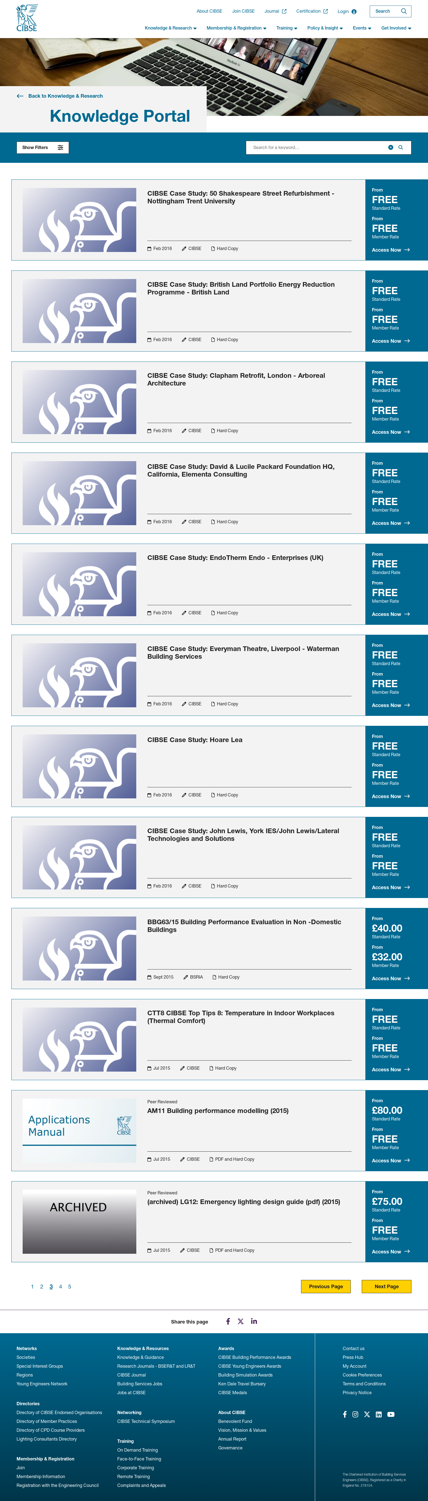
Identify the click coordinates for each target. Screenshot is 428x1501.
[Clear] (391, 147)
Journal (275, 11)
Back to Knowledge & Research (65, 96)
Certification (312, 11)
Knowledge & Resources (143, 1348)
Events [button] (362, 28)
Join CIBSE (243, 11)
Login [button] (347, 12)
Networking (129, 1412)
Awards (226, 1348)
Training (125, 1441)
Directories (28, 1403)
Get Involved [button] (396, 28)
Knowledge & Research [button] (171, 28)
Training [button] (287, 28)
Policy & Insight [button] (325, 28)
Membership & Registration (45, 1458)
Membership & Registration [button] (237, 28)
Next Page (387, 1286)
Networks (27, 1348)
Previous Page (326, 1286)
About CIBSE (209, 11)
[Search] (404, 11)
